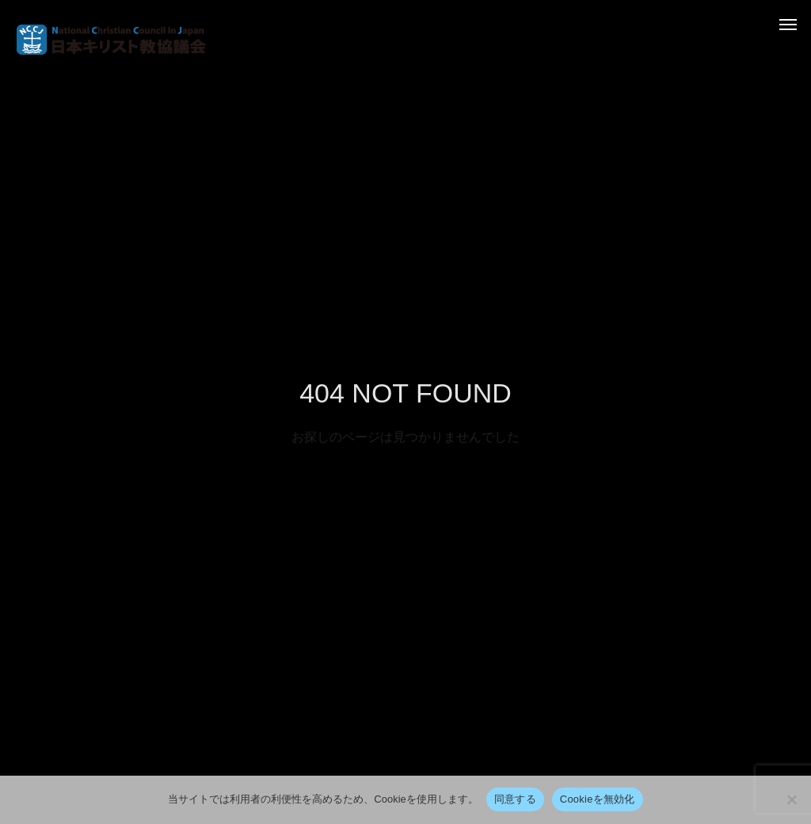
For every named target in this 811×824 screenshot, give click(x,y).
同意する (515, 799)
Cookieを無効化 (597, 799)
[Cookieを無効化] (791, 799)
